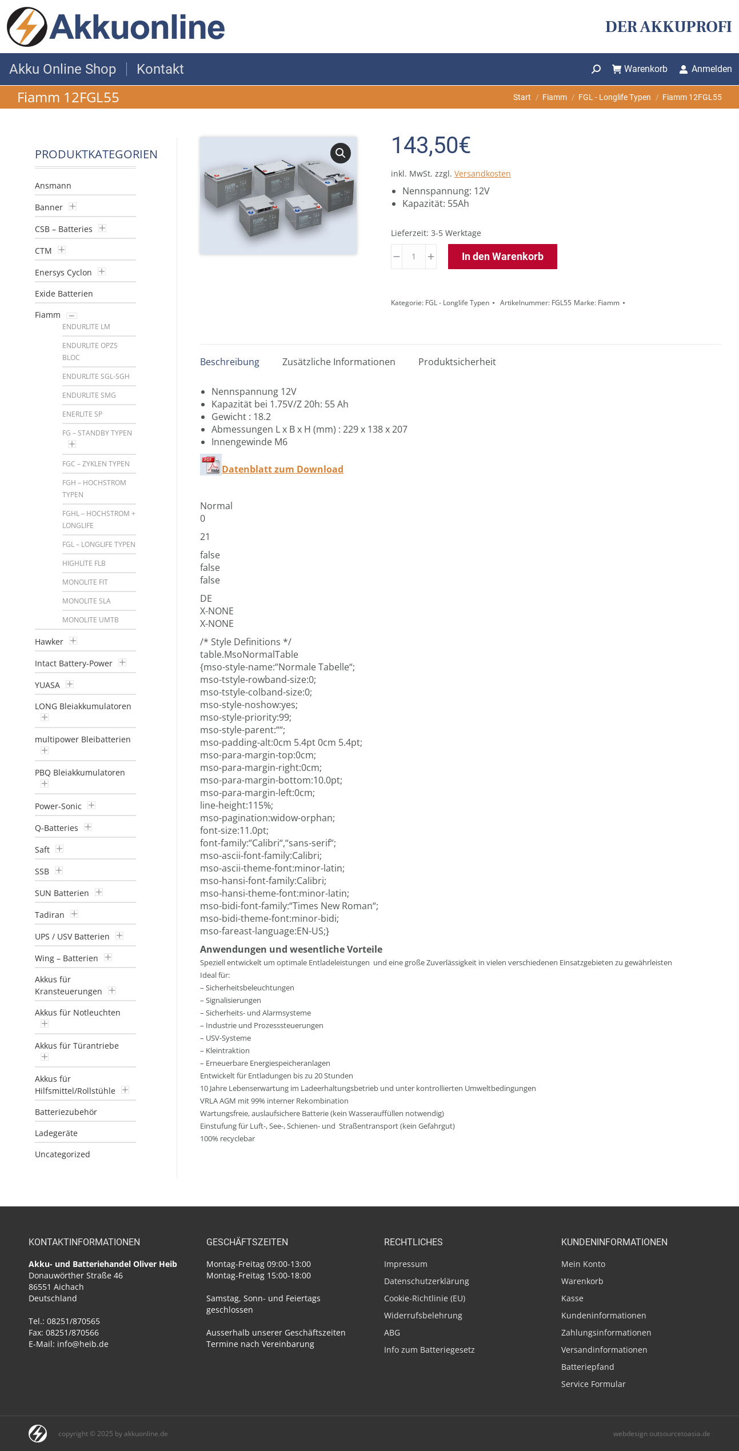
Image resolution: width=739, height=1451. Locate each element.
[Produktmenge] (413, 256)
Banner (49, 207)
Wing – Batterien (66, 958)
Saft (42, 849)
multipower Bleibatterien (83, 739)
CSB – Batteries (64, 228)
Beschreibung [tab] (229, 361)
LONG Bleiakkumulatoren (83, 706)
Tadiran (50, 914)
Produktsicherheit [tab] (457, 361)
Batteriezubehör (66, 1111)
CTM (43, 250)
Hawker (49, 641)
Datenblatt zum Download (282, 469)
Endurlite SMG (89, 395)
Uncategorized (62, 1154)
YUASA (47, 684)
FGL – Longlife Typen (98, 544)
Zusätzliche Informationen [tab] (339, 361)
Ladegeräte (56, 1133)
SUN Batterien (62, 893)
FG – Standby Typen (97, 433)
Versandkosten (482, 173)
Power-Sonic (58, 806)
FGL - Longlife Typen (457, 302)
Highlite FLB (84, 563)
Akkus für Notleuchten (78, 1012)
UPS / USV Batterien (72, 936)
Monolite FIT (85, 582)
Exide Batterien (64, 293)
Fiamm (609, 302)
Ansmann (53, 185)
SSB (42, 871)
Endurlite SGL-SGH (96, 376)
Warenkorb (640, 68)
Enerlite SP (82, 414)
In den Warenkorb (503, 256)
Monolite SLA (86, 601)
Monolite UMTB (90, 620)
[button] (340, 153)
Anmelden (705, 68)
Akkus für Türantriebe (77, 1045)
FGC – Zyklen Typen (96, 464)
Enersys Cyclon (63, 272)
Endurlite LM (86, 326)
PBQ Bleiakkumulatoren (80, 772)
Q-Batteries (56, 827)
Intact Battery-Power (74, 663)
